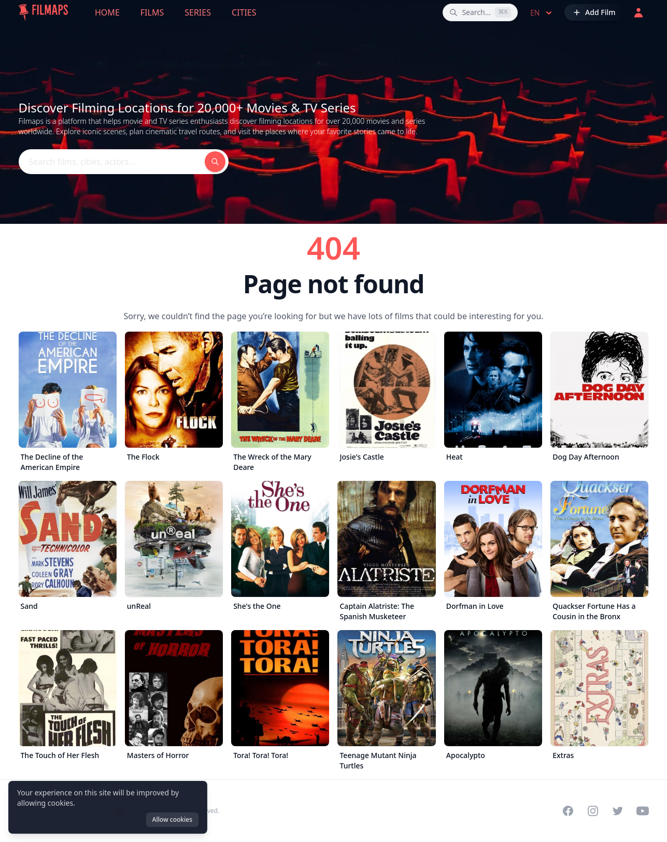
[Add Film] (593, 12)
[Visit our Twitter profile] (618, 811)
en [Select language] (542, 13)
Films (152, 12)
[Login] (638, 12)
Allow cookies (172, 819)
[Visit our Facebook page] (568, 811)
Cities (244, 12)
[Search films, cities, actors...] (480, 12)
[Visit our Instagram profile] (593, 811)
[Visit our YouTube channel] (642, 811)
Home (107, 12)
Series (198, 12)
